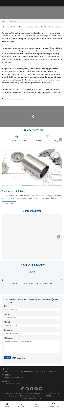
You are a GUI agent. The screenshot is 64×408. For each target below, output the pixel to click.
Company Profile (9, 27)
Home (4, 21)
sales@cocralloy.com (14, 378)
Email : (7, 322)
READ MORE (9, 203)
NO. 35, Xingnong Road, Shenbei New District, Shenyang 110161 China (31, 371)
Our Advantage (55, 27)
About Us (12, 21)
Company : (8, 330)
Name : (6, 306)
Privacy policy (20, 358)
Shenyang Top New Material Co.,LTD (32, 27)
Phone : (7, 314)
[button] (60, 139)
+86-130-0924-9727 (13, 384)
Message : (9, 338)
